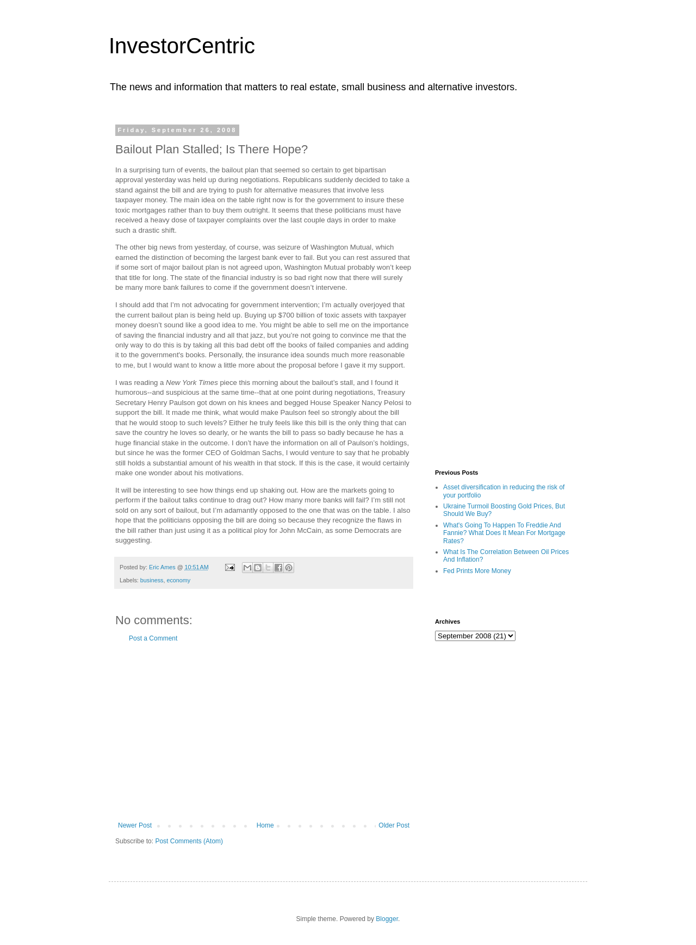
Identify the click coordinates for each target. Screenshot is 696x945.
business (152, 580)
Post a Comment (153, 638)
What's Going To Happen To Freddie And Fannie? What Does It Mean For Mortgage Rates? (504, 533)
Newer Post (135, 825)
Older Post (393, 825)
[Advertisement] (263, 732)
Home (265, 825)
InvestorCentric (182, 46)
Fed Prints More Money (477, 571)
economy (178, 580)
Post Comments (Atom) (189, 841)
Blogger (387, 919)
